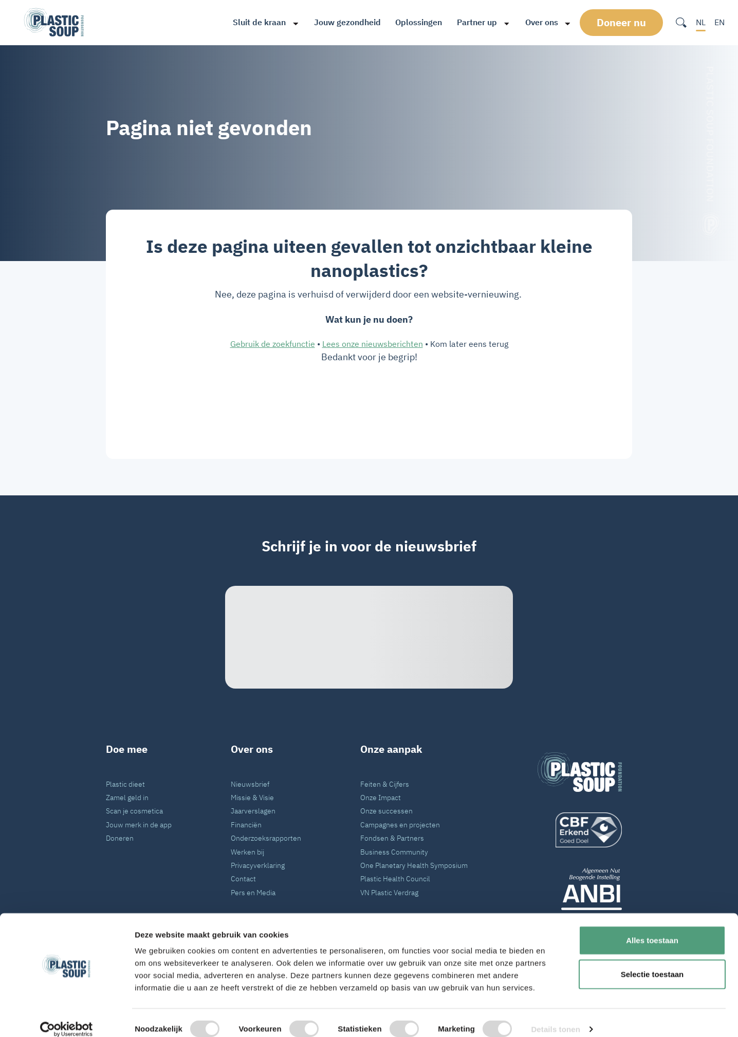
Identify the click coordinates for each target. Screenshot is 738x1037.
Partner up (473, 22)
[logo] (580, 829)
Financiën (246, 824)
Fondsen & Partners (392, 838)
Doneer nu (622, 22)
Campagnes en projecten (400, 824)
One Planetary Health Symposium (414, 865)
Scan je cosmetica (134, 811)
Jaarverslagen (253, 811)
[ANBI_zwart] (580, 889)
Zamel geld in (127, 797)
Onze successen (386, 811)
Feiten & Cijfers (384, 784)
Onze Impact (380, 797)
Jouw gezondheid (343, 22)
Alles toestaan (652, 927)
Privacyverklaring (258, 865)
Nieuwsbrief (250, 784)
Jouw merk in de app (139, 824)
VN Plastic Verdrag (389, 892)
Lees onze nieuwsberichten (372, 344)
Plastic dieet (125, 784)
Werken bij (247, 852)
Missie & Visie (252, 797)
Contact (243, 878)
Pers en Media (253, 892)
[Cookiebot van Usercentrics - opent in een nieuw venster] (67, 1017)
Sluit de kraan (255, 22)
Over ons (537, 22)
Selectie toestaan (652, 961)
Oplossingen (415, 22)
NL (701, 22)
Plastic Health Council (395, 878)
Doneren (120, 838)
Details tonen (555, 1016)
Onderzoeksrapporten (266, 838)
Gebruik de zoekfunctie (272, 344)
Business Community (394, 852)
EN (719, 22)
